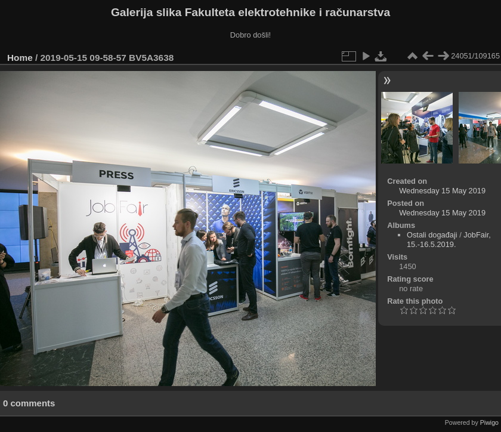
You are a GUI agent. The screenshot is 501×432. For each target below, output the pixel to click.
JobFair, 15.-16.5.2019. (449, 239)
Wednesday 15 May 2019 (442, 190)
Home (20, 58)
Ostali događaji (432, 234)
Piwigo (489, 422)
